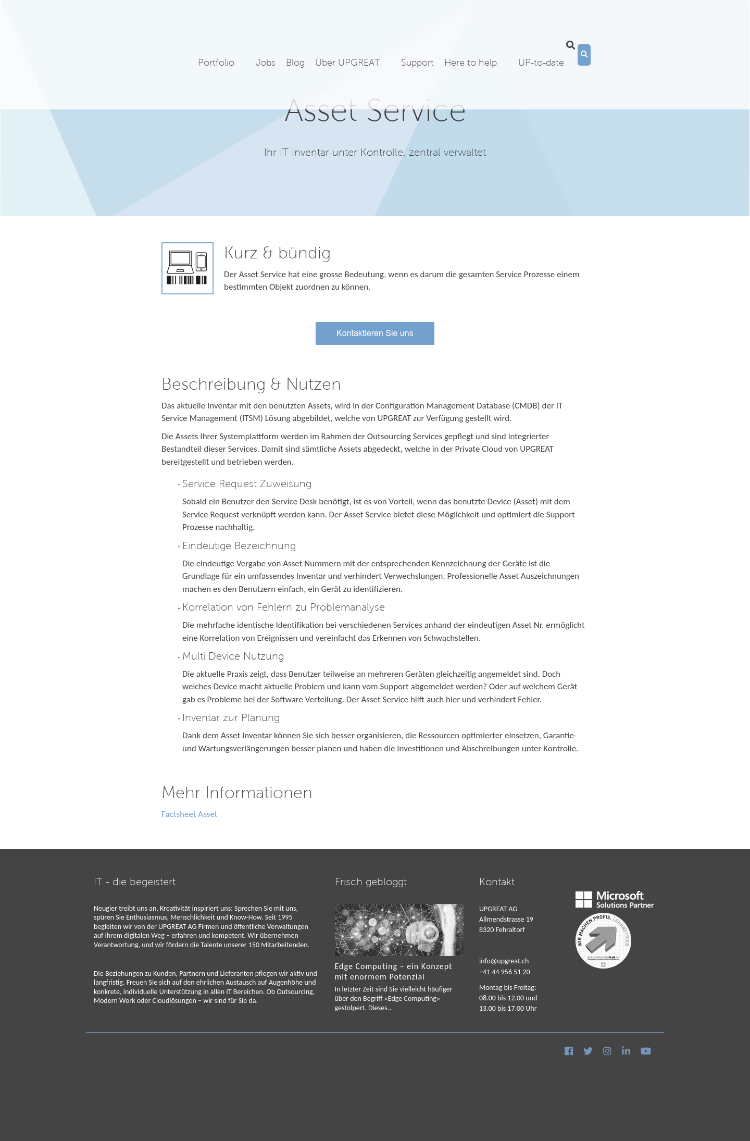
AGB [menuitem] (211, 1072)
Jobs (266, 42)
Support (417, 42)
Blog (295, 42)
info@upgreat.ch (504, 961)
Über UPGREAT (347, 42)
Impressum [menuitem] (183, 1072)
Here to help (470, 42)
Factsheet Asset (189, 814)
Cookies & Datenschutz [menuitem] (128, 1072)
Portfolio (216, 42)
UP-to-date (541, 42)
